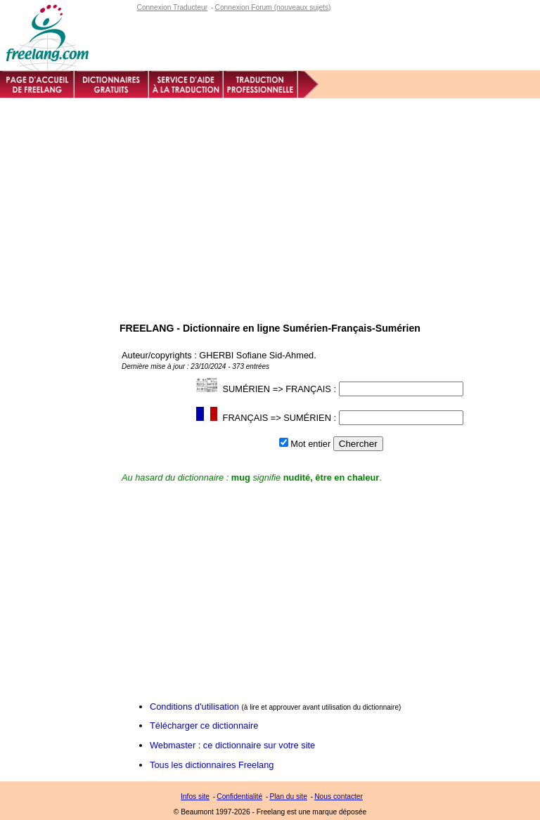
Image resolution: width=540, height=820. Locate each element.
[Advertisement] (270, 203)
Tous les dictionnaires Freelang (212, 765)
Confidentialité (239, 796)
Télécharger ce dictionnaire (204, 725)
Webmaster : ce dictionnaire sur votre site (232, 745)
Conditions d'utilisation (194, 706)
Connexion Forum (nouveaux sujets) (272, 7)
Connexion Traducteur (172, 7)
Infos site (195, 796)
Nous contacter (338, 796)
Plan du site (288, 796)
